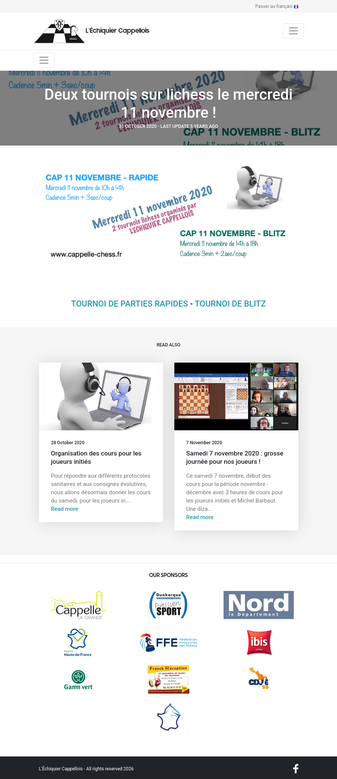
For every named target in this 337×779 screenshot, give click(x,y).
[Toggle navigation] (293, 30)
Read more (65, 509)
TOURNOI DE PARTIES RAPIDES (129, 303)
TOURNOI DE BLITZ (230, 303)
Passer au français (276, 6)
